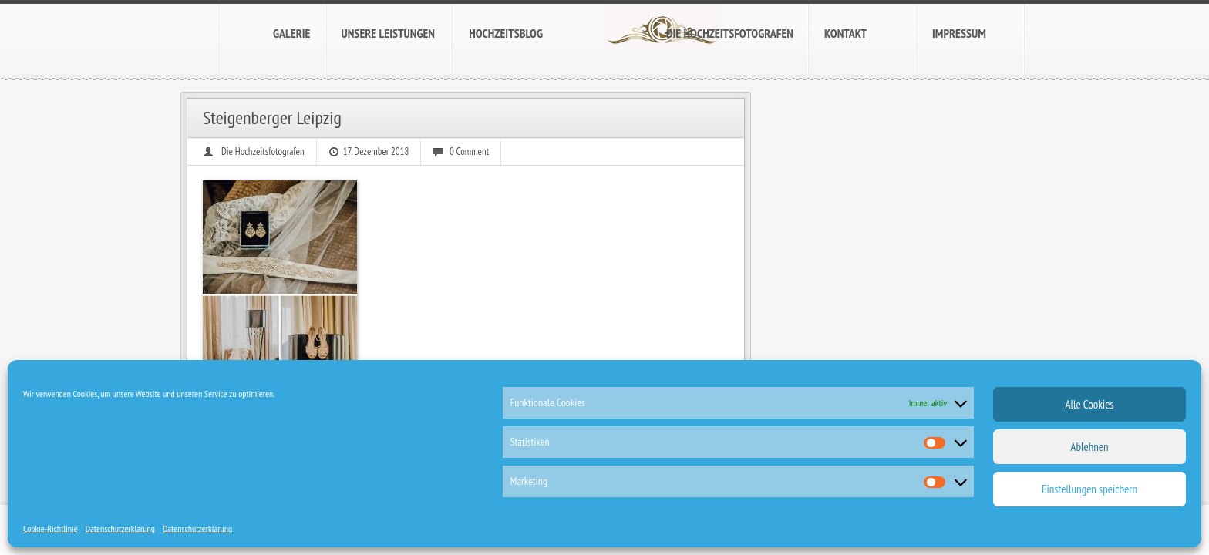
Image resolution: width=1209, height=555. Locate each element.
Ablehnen (1089, 446)
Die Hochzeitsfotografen (263, 151)
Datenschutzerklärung (120, 528)
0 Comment (469, 151)
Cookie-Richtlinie (50, 528)
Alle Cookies (1089, 404)
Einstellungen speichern (1089, 489)
